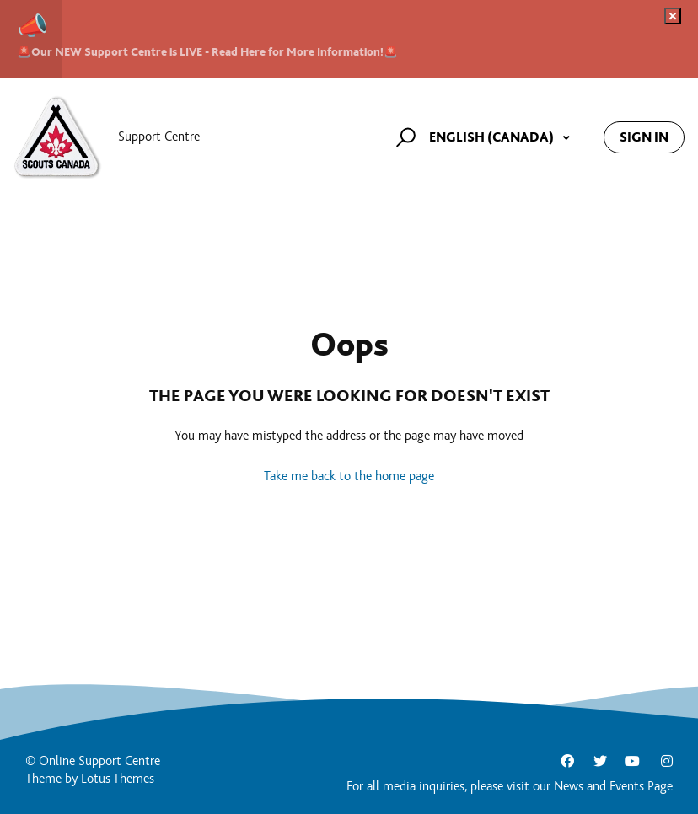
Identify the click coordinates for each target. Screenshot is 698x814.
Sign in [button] (644, 137)
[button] (403, 137)
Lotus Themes (117, 779)
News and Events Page (613, 786)
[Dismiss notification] (672, 16)
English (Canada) (492, 137)
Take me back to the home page (349, 476)
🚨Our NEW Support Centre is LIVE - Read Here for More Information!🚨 (207, 52)
